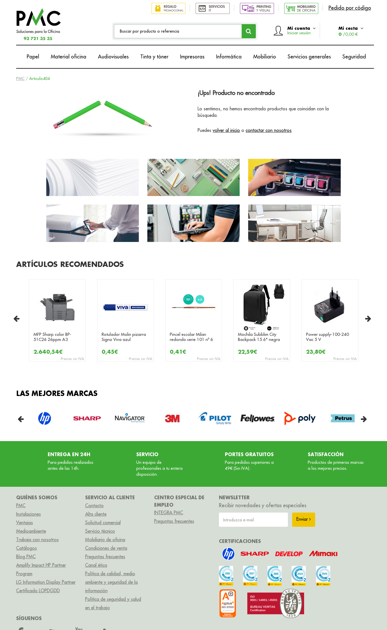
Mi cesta (350, 31)
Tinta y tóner (154, 56)
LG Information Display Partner (46, 582)
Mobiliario (264, 56)
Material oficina (68, 56)
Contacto (94, 505)
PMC (20, 78)
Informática (229, 56)
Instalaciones (28, 514)
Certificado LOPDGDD (38, 590)
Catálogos (26, 548)
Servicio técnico (100, 531)
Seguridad (354, 56)
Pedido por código (350, 8)
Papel (33, 56)
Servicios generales (309, 56)
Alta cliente (95, 514)
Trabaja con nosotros (37, 539)
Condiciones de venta (106, 548)
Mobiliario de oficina (105, 539)
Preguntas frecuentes (105, 556)
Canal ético (96, 565)
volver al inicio (226, 130)
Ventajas (24, 522)
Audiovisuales (113, 56)
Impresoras (192, 56)
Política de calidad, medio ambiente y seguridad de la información (111, 582)
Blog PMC (26, 556)
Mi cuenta (301, 30)
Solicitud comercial (103, 522)
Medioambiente (31, 531)
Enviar (303, 519)
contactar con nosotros (269, 130)
